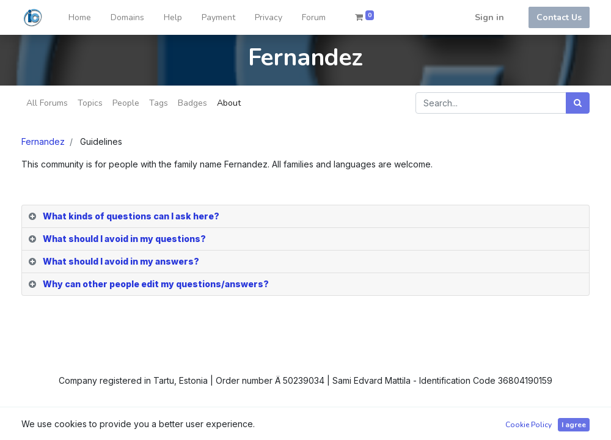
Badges (192, 103)
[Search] (578, 103)
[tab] (305, 216)
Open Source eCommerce (536, 423)
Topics (90, 103)
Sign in (489, 17)
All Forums (47, 103)
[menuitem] (80, 17)
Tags (158, 103)
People (125, 103)
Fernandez (43, 141)
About (229, 103)
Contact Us (559, 17)
